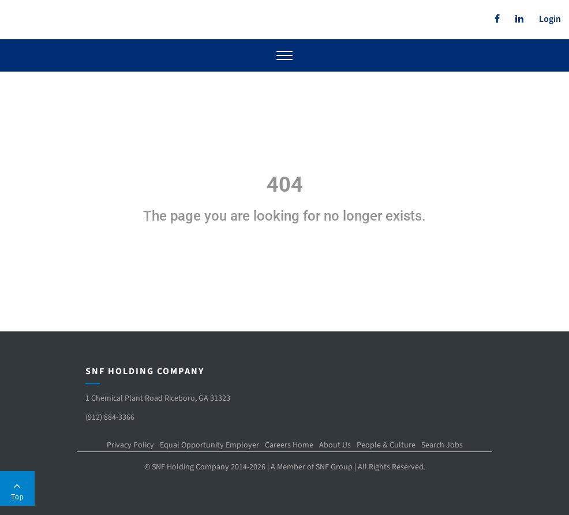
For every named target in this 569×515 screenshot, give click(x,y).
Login (550, 19)
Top (17, 490)
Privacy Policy (130, 445)
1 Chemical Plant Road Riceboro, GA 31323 (157, 398)
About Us (335, 445)
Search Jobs (442, 445)
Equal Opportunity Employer (209, 445)
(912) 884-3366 (109, 417)
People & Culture (386, 445)
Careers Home (289, 445)
